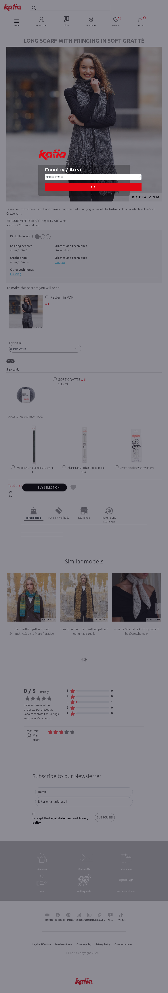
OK (93, 187)
